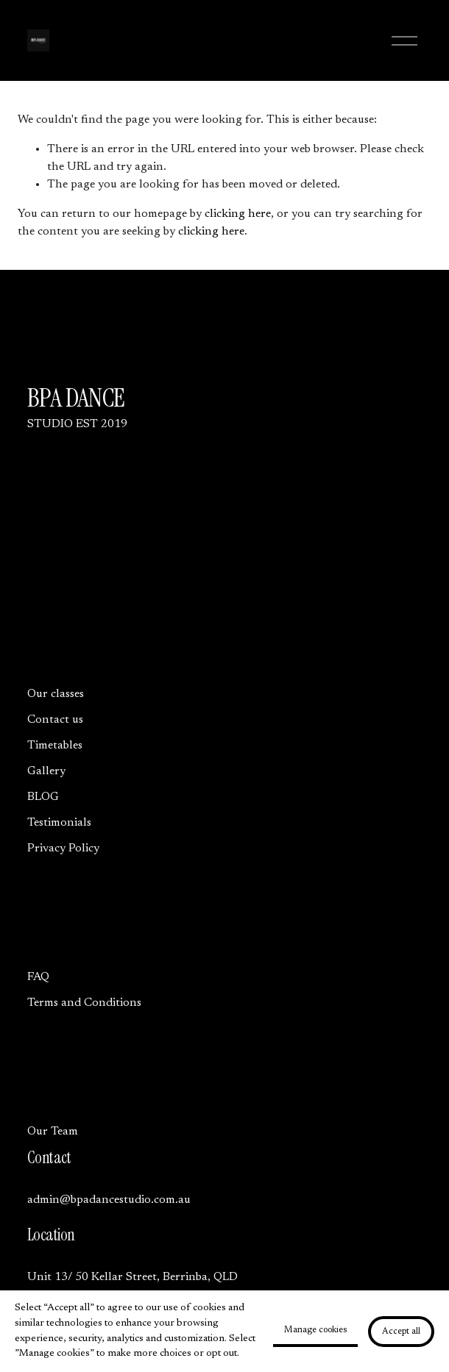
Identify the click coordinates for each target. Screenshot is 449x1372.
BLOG (43, 797)
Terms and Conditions (84, 1003)
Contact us (55, 720)
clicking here (238, 214)
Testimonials (59, 823)
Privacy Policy (63, 848)
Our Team (52, 1131)
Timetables (54, 745)
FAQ (38, 977)
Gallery (46, 771)
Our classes (55, 694)
